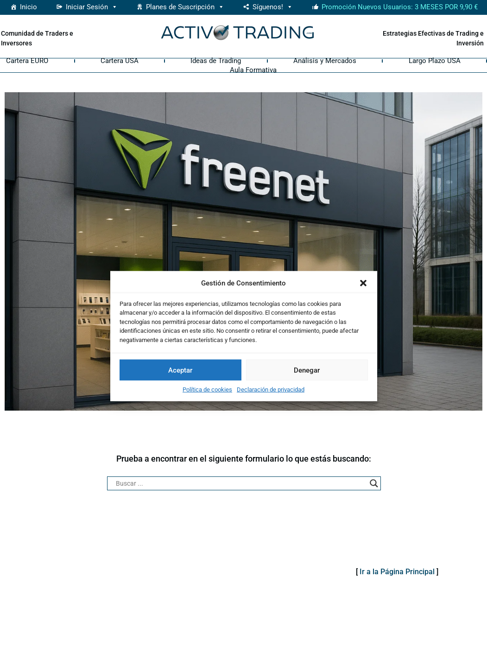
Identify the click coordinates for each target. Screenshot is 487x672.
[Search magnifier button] (373, 483)
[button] (363, 283)
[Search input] (239, 483)
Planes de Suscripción (185, 7)
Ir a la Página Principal (397, 571)
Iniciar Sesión (92, 7)
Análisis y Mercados (324, 61)
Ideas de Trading (215, 61)
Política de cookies (207, 389)
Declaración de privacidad (270, 389)
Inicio (28, 7)
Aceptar (180, 370)
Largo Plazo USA (435, 61)
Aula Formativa (253, 70)
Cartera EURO (27, 61)
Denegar (307, 370)
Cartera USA (120, 61)
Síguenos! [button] (273, 7)
